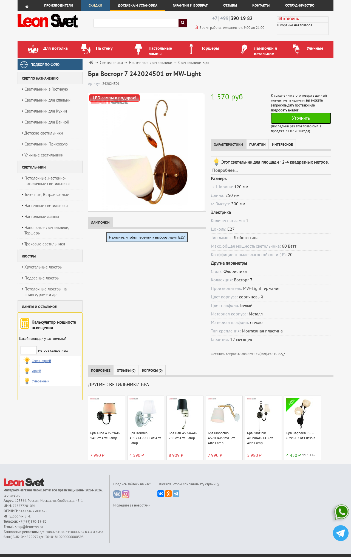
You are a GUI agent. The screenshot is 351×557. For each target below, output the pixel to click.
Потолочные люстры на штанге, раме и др (45, 292)
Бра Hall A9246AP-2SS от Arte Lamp (183, 435)
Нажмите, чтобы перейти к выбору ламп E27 (147, 237)
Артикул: (95, 84)
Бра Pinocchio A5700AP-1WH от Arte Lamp (221, 438)
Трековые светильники (44, 244)
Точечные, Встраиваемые (46, 194)
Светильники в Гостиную (46, 89)
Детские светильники (43, 133)
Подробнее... (224, 170)
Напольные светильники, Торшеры (46, 230)
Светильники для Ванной (46, 122)
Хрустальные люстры (43, 267)
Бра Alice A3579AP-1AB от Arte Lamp (105, 435)
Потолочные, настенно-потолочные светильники (47, 181)
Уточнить (301, 118)
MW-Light (252, 288)
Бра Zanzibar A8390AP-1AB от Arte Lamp (260, 438)
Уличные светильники (43, 155)
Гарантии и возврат (190, 5)
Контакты (261, 5)
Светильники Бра (193, 62)
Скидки (95, 5)
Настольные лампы (41, 216)
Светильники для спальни (47, 100)
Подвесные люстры (42, 278)
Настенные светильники (46, 205)
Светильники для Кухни (45, 111)
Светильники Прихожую (46, 144)
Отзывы (230, 5)
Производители (58, 5)
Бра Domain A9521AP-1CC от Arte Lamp (145, 438)
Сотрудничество (300, 5)
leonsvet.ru (12, 495)
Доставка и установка (137, 5)
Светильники (111, 62)
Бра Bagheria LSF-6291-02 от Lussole (301, 435)
